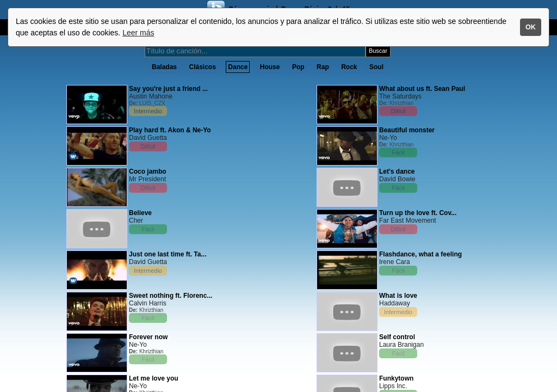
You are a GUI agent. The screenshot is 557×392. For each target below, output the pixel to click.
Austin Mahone (150, 96)
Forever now (148, 337)
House (270, 67)
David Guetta (148, 138)
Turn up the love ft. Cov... (417, 213)
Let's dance (397, 171)
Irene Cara (394, 262)
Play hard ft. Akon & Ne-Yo (170, 130)
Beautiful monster (407, 130)
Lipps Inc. (393, 386)
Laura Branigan (401, 344)
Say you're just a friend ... (168, 89)
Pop (298, 67)
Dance (237, 67)
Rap (323, 67)
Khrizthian (151, 310)
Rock (349, 67)
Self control (397, 337)
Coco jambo (147, 171)
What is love (398, 295)
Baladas (164, 67)
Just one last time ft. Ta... (167, 254)
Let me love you (153, 378)
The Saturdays (400, 96)
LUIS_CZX (152, 103)
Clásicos (202, 67)
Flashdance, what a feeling (420, 254)
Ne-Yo (138, 344)
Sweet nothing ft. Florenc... (170, 295)
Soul (376, 67)
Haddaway (394, 303)
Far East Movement (407, 220)
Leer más (138, 32)
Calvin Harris (147, 303)
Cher (136, 220)
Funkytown (396, 378)
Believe (140, 213)
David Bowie (397, 179)
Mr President (147, 179)
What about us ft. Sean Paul (422, 89)
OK (530, 27)
